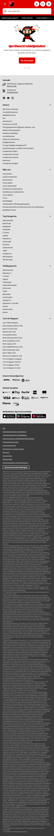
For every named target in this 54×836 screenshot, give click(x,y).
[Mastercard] (44, 392)
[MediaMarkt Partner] (9, 210)
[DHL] (6, 380)
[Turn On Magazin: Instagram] (12, 359)
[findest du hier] (12, 86)
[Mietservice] (6, 160)
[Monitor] (5, 312)
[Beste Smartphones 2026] (11, 341)
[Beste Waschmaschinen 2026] (12, 338)
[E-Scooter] (6, 232)
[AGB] (4, 428)
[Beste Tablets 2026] (9, 353)
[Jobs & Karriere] (7, 180)
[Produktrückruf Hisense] (10, 157)
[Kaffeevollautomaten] (10, 285)
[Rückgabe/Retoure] (9, 142)
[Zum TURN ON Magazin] (10, 323)
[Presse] (5, 198)
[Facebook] (5, 98)
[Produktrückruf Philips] (10, 151)
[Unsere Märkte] (8, 183)
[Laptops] (5, 235)
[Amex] (35, 392)
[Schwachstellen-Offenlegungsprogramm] (16, 204)
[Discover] (16, 403)
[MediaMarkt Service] (9, 115)
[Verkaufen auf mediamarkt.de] (13, 189)
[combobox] (29, 11)
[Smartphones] (7, 254)
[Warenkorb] (48, 3)
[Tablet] (5, 251)
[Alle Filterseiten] (8, 260)
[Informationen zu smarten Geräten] (13, 449)
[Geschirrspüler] (7, 297)
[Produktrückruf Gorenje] (10, 154)
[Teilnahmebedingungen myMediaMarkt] (14, 432)
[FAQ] (4, 118)
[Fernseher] (6, 245)
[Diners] (35, 398)
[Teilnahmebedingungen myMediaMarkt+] (15, 435)
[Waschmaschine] (8, 220)
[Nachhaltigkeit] (7, 201)
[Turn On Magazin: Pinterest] (12, 362)
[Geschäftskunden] (9, 136)
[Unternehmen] (7, 174)
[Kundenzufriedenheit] (10, 177)
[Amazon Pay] (44, 398)
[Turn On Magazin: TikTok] (11, 365)
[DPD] (25, 380)
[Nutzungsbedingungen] (9, 445)
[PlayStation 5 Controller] (10, 303)
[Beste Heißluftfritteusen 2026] (13, 347)
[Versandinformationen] (10, 112)
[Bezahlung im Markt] (25, 397)
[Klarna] (6, 403)
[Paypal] (25, 392)
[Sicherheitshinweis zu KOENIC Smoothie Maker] (18, 148)
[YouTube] (9, 98)
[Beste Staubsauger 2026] (11, 350)
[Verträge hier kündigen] (10, 163)
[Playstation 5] (7, 239)
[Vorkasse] (16, 398)
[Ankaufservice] (7, 121)
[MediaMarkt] (18, 3)
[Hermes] (16, 380)
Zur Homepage (27, 60)
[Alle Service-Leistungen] (10, 109)
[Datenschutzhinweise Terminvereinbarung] (15, 463)
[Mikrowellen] (7, 294)
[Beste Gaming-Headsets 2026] (13, 326)
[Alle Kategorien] (5, 4)
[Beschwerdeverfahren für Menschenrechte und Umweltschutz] (23, 207)
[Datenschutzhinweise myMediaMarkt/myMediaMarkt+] (18, 439)
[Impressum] (6, 452)
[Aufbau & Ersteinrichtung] (11, 139)
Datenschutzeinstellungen (16, 467)
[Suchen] (5, 11)
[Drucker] (5, 306)
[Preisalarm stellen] (42, 3)
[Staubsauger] (7, 242)
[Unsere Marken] (8, 195)
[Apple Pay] (16, 392)
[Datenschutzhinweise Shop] (10, 442)
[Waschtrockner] (8, 309)
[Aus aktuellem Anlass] (10, 335)
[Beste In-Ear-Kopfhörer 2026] (12, 356)
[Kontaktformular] (12, 92)
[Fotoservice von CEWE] (10, 124)
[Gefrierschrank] (8, 248)
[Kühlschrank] (7, 223)
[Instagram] (13, 98)
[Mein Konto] (36, 3)
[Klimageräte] (7, 226)
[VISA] (6, 398)
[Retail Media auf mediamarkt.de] (13, 192)
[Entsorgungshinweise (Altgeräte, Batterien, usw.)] (19, 127)
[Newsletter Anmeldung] (10, 133)
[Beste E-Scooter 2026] (10, 329)
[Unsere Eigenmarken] (10, 186)
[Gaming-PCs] (7, 300)
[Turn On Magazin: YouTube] (12, 368)
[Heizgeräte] (6, 229)
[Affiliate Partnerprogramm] (11, 130)
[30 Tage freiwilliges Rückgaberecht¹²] (15, 145)
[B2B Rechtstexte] (7, 459)
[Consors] (6, 392)
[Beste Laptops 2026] (9, 344)
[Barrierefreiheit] (7, 456)
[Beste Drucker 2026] (9, 332)
